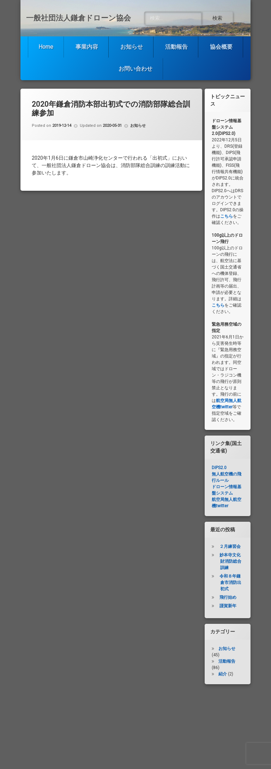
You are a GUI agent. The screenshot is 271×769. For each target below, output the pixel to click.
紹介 (222, 674)
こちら (226, 216)
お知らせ (131, 46)
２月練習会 (230, 546)
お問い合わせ (135, 68)
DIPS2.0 (219, 467)
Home (45, 46)
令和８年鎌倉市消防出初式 (230, 582)
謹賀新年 (227, 605)
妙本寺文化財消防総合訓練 (230, 561)
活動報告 (176, 46)
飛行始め (227, 597)
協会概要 (221, 46)
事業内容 (87, 46)
